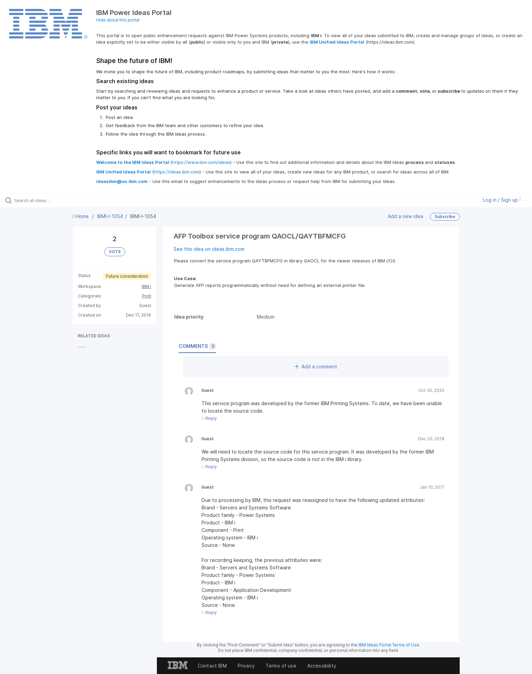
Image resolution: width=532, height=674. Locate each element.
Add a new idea (405, 216)
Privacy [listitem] (246, 666)
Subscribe (444, 216)
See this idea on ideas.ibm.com (209, 249)
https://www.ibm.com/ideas (201, 162)
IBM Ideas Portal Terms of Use (388, 644)
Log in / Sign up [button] (502, 200)
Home (81, 216)
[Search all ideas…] (62, 200)
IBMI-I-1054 (110, 216)
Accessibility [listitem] (321, 666)
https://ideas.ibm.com (177, 171)
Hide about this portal (117, 19)
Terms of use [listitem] (281, 666)
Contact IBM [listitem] (212, 666)
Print (146, 295)
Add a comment (316, 366)
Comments (197, 346)
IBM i (146, 286)
